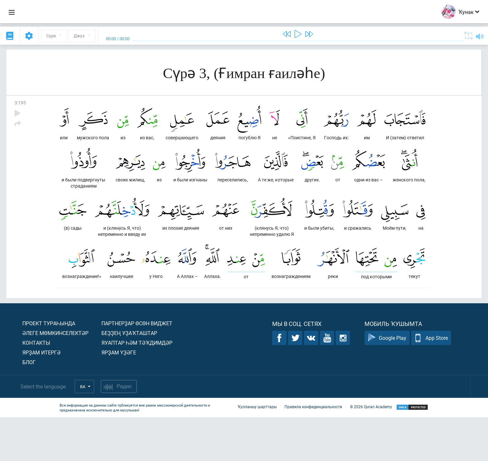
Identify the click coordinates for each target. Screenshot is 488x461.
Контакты (36, 386)
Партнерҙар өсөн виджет (136, 366)
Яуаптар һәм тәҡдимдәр (136, 386)
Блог (29, 405)
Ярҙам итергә (41, 396)
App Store (431, 382)
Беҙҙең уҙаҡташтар (129, 376)
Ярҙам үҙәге (118, 396)
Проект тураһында (48, 366)
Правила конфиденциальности (313, 450)
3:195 (20, 102)
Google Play (387, 382)
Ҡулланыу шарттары (257, 450)
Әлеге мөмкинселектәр (55, 376)
